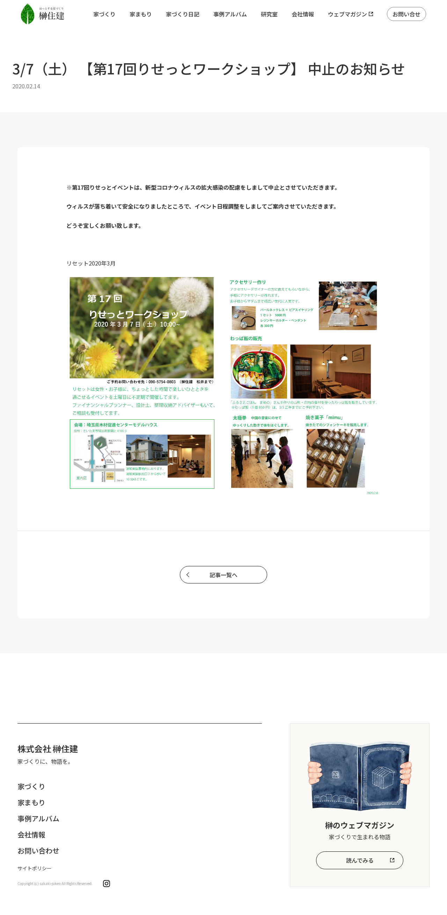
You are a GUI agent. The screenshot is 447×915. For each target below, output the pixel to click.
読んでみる (360, 860)
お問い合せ (406, 14)
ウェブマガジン (347, 14)
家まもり (141, 14)
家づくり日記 (182, 14)
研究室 (269, 14)
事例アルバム (230, 14)
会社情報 (303, 14)
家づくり (104, 14)
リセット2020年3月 (91, 263)
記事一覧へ (223, 575)
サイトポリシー (34, 868)
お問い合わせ (38, 850)
